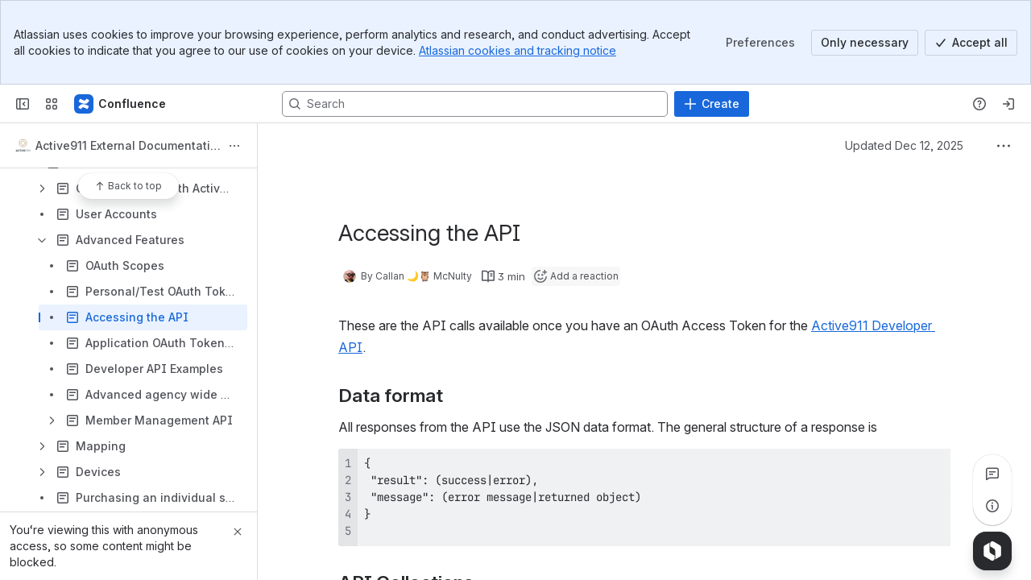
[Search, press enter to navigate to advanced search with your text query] (475, 104)
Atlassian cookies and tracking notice (517, 50)
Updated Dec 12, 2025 (904, 145)
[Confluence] (121, 104)
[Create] (711, 104)
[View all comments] (992, 474)
